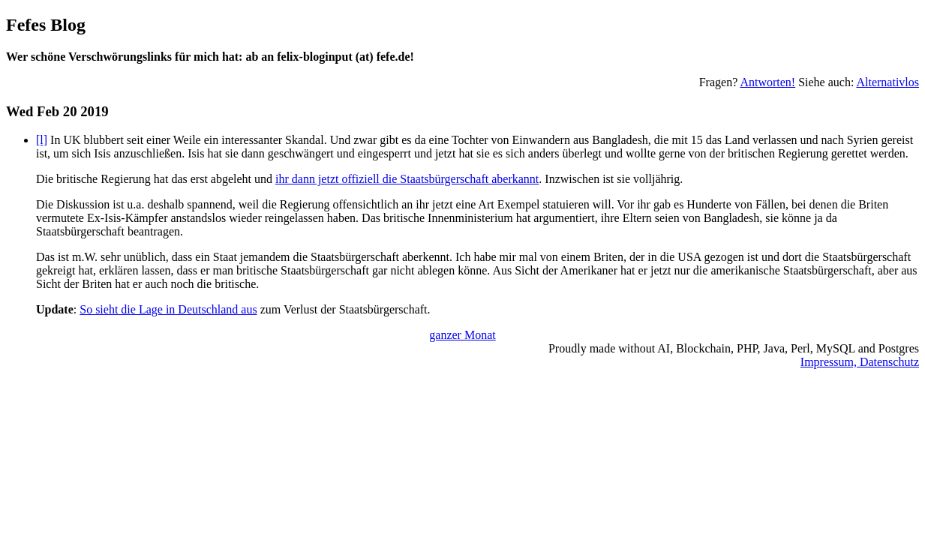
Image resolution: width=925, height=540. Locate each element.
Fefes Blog (46, 24)
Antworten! (767, 82)
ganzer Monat (462, 334)
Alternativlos (887, 82)
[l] (41, 140)
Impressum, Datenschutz (859, 362)
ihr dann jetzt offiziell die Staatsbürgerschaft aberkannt (407, 178)
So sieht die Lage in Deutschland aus (168, 309)
